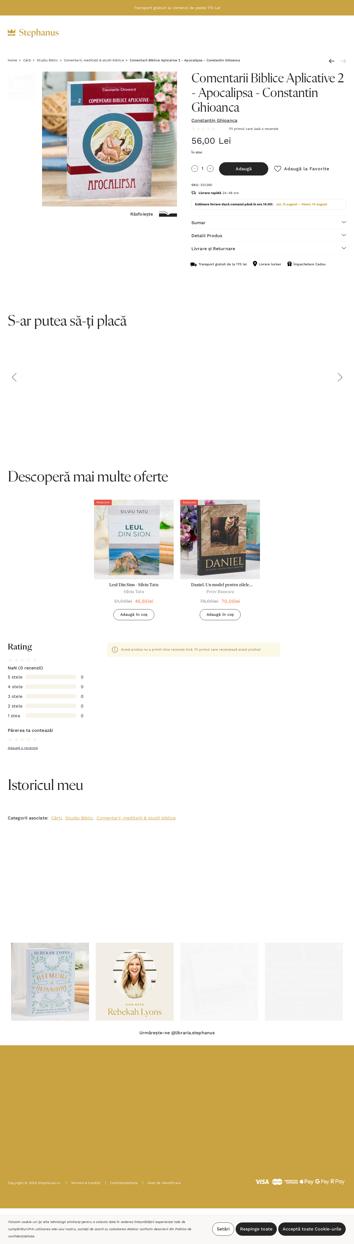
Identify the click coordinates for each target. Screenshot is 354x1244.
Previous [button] (14, 377)
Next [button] (339, 377)
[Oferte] (212, 33)
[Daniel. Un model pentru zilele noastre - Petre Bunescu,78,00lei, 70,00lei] (220, 539)
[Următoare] (342, 61)
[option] (134, 562)
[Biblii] (103, 33)
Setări (223, 1229)
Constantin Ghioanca (214, 120)
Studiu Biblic (79, 818)
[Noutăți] (241, 33)
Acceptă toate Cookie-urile (312, 1229)
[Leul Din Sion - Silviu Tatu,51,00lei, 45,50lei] (134, 539)
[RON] (299, 33)
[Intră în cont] (312, 33)
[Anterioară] (333, 61)
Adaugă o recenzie (23, 748)
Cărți (56, 818)
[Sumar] (268, 222)
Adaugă (244, 168)
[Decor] (184, 33)
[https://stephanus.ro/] (39, 33)
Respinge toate (256, 1229)
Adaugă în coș (133, 614)
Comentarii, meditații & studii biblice (136, 818)
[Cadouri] (155, 33)
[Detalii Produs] (268, 235)
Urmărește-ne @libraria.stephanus (177, 1032)
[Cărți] (128, 33)
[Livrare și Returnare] (268, 248)
